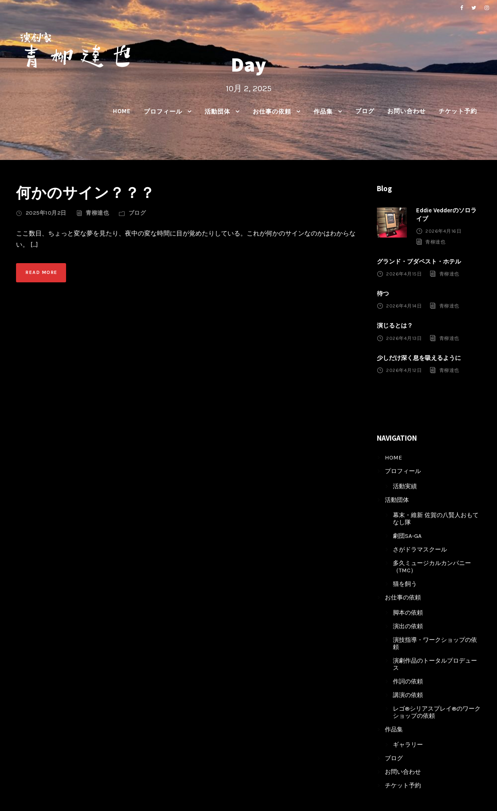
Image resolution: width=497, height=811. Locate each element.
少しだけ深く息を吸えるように (419, 358)
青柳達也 (97, 213)
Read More (42, 272)
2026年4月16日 (443, 231)
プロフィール (163, 111)
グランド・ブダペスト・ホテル (419, 261)
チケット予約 (458, 111)
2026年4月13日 (404, 338)
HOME (122, 111)
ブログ (364, 111)
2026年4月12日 (404, 370)
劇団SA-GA (407, 535)
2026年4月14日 (404, 306)
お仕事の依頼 (272, 111)
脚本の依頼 (408, 612)
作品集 (323, 111)
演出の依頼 (408, 626)
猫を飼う (405, 583)
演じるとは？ (395, 325)
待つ (383, 293)
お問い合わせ (406, 111)
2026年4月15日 (404, 274)
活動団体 (217, 111)
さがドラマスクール (420, 549)
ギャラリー (408, 744)
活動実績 (405, 486)
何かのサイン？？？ (85, 192)
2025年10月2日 (46, 213)
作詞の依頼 (408, 681)
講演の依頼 (408, 695)
